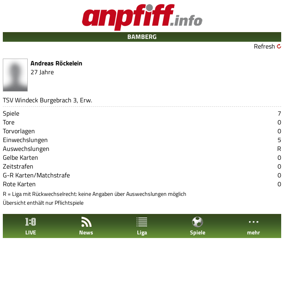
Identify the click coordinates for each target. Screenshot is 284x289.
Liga (142, 226)
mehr (253, 226)
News (86, 226)
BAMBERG (142, 36)
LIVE (31, 226)
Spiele (197, 226)
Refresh (264, 46)
